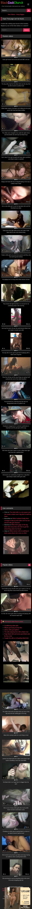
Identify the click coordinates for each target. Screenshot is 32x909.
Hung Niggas (20, 14)
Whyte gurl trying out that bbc (13, 621)
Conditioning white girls (11, 619)
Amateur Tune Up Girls (8, 886)
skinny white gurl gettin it (11, 623)
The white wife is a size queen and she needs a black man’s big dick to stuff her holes (17, 517)
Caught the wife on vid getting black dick (16, 632)
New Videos (11, 14)
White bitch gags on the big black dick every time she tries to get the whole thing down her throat (16, 530)
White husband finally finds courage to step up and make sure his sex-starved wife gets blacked (17, 524)
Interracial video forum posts (13, 615)
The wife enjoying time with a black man (16, 626)
